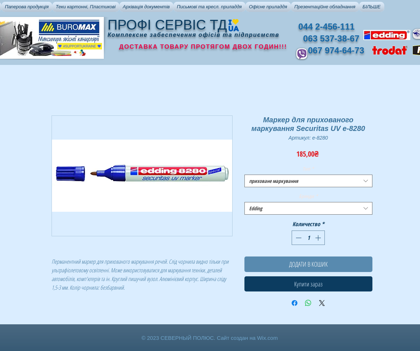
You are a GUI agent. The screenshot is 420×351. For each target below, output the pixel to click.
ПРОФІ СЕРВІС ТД (167, 24)
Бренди (308, 196)
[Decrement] (298, 238)
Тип (308, 169)
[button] (26, 7)
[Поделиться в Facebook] (294, 303)
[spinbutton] (308, 238)
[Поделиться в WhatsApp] (308, 303)
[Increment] (319, 238)
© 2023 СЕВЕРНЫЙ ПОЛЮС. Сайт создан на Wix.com (210, 338)
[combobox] (308, 181)
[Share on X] (322, 303)
